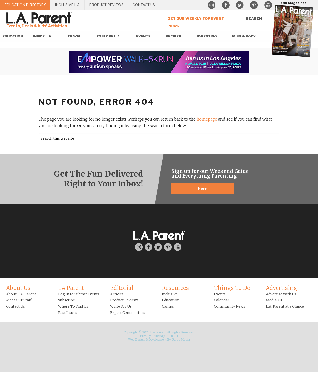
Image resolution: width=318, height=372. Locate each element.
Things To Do (232, 287)
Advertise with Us (281, 294)
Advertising (281, 287)
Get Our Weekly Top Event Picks (195, 22)
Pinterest (254, 5)
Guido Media (181, 339)
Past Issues (67, 312)
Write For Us (121, 306)
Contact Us (15, 306)
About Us (18, 287)
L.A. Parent (40, 18)
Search (254, 18)
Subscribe (66, 300)
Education (170, 300)
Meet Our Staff (18, 300)
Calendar (221, 300)
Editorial (121, 287)
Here (202, 188)
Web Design (136, 339)
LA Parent (71, 287)
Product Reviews (124, 300)
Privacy (145, 336)
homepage (207, 119)
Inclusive (170, 294)
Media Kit (274, 300)
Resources (175, 287)
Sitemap (159, 336)
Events (220, 294)
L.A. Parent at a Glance (285, 306)
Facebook (226, 5)
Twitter (240, 5)
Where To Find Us (73, 306)
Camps (168, 306)
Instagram (211, 5)
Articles (117, 294)
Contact (172, 336)
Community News (229, 306)
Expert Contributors (127, 312)
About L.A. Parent (21, 294)
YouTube (268, 5)
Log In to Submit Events (78, 294)
